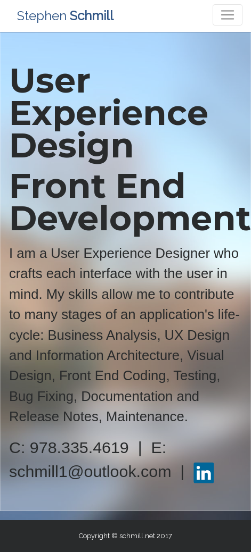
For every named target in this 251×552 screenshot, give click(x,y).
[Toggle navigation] (227, 15)
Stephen (65, 15)
